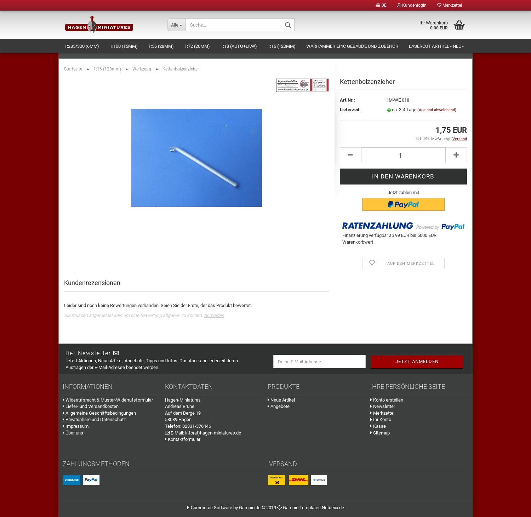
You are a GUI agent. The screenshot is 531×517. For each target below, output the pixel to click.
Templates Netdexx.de (321, 507)
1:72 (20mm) (197, 46)
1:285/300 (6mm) (81, 46)
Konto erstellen (386, 400)
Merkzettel (449, 5)
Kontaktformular (182, 439)
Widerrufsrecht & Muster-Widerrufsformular (108, 400)
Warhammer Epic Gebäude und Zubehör (352, 46)
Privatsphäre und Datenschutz (94, 419)
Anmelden (214, 315)
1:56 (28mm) (161, 46)
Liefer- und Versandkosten (91, 406)
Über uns (73, 433)
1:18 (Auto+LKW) (239, 46)
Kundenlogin (412, 5)
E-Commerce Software (209, 507)
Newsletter (382, 406)
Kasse (378, 426)
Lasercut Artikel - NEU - (436, 46)
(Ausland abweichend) (436, 110)
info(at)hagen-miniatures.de (213, 433)
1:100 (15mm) (124, 46)
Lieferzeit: (350, 109)
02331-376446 (196, 426)
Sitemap (380, 433)
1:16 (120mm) (282, 46)
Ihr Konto (380, 419)
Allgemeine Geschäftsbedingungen (99, 413)
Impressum (75, 426)
